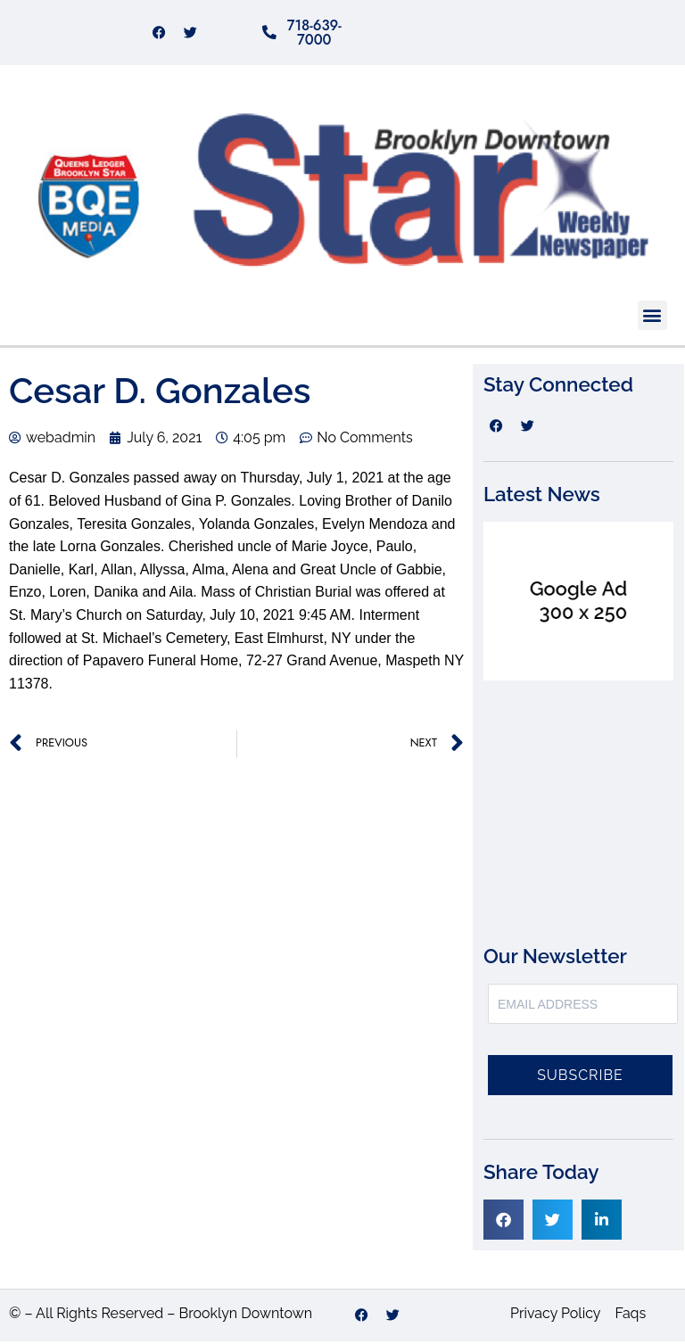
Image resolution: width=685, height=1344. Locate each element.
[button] (652, 318)
